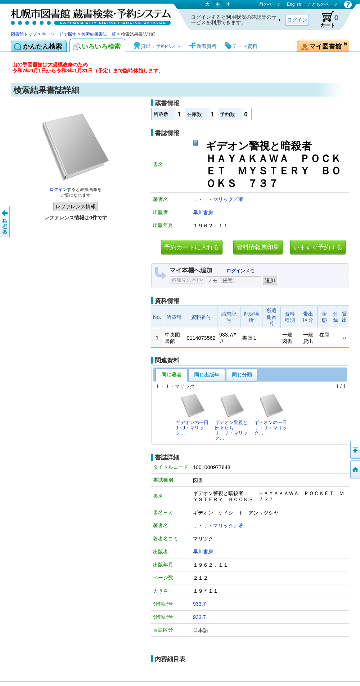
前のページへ (5, 222)
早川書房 (203, 212)
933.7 (199, 604)
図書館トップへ (354, 469)
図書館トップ (24, 34)
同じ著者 (171, 375)
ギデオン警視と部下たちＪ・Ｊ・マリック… (231, 417)
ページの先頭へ (354, 450)
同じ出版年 (206, 375)
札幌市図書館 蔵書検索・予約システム (86, 15)
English (294, 4)
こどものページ (322, 4)
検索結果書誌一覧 (98, 34)
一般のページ (268, 4)
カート (325, 19)
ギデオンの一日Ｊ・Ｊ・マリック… (270, 414)
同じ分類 (242, 375)
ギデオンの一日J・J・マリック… (192, 414)
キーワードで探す (59, 34)
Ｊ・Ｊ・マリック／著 (218, 199)
